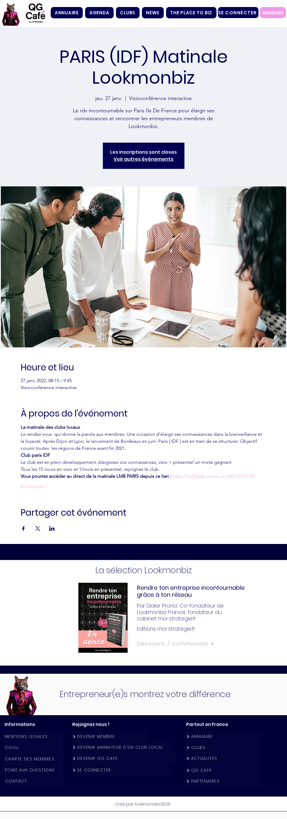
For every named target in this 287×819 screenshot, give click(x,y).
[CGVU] (33, 747)
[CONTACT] (33, 781)
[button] (128, 12)
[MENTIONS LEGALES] (33, 736)
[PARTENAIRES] (223, 781)
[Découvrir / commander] (188, 643)
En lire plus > (34, 486)
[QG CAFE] (223, 770)
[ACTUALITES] (223, 758)
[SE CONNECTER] (238, 12)
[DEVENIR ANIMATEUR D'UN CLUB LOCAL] (121, 747)
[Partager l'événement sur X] (38, 528)
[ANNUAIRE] (223, 736)
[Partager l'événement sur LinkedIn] (52, 528)
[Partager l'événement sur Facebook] (23, 528)
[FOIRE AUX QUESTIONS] (33, 770)
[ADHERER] (273, 12)
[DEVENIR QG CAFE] (123, 758)
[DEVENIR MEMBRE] (109, 736)
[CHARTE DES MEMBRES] (33, 759)
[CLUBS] (223, 747)
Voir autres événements (143, 159)
